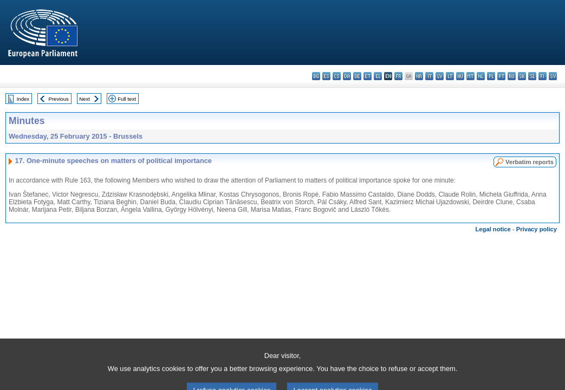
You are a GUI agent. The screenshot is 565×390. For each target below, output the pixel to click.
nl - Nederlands (481, 76)
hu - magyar (460, 76)
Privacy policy (536, 229)
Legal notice (493, 229)
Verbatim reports (529, 162)
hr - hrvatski (419, 76)
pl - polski (491, 76)
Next (84, 99)
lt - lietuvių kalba (450, 76)
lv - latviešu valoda (440, 76)
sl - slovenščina (532, 76)
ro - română (512, 76)
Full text (127, 99)
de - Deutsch (357, 76)
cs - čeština (337, 76)
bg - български (316, 76)
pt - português (501, 76)
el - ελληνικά (378, 76)
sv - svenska (553, 76)
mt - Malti (470, 76)
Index (23, 99)
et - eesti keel (367, 76)
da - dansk (347, 76)
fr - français (398, 76)
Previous (59, 99)
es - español (326, 76)
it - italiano (429, 76)
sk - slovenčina (522, 76)
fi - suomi (542, 76)
